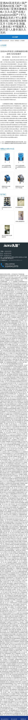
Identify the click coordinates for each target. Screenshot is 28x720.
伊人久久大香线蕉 (10, 333)
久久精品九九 (8, 428)
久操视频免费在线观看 (11, 362)
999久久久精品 (3, 559)
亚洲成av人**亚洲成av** (19, 622)
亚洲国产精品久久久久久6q (12, 643)
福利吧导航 (15, 374)
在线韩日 (24, 398)
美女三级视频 (12, 514)
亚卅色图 (19, 410)
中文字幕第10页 (19, 335)
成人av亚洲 (11, 501)
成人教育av (24, 419)
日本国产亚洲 (16, 357)
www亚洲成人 (13, 540)
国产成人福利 (10, 289)
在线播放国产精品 (20, 469)
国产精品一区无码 (17, 658)
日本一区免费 (18, 384)
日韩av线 (21, 695)
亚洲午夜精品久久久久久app (14, 701)
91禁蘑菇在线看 (16, 329)
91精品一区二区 (11, 459)
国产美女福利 (7, 405)
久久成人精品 (16, 702)
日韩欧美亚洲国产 (8, 360)
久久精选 (23, 584)
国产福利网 (21, 637)
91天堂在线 (22, 631)
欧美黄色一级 (14, 348)
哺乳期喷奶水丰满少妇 (14, 498)
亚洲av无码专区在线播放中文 (18, 614)
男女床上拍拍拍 (8, 611)
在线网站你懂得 (14, 320)
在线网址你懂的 (12, 671)
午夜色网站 (13, 405)
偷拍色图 (17, 631)
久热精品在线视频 (4, 392)
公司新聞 (22, 40)
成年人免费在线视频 (21, 507)
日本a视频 (21, 702)
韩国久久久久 (5, 317)
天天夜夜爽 (21, 301)
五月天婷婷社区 (6, 628)
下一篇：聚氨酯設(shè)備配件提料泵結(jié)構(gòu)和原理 (13, 143)
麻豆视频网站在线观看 (15, 399)
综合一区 (9, 495)
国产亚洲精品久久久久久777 (8, 395)
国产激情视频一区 (19, 629)
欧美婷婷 (10, 329)
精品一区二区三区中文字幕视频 (7, 313)
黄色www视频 (10, 472)
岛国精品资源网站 (6, 529)
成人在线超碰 (23, 304)
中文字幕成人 (17, 549)
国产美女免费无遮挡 (22, 623)
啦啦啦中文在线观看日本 (20, 598)
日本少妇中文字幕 (4, 605)
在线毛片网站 (16, 525)
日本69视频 (12, 599)
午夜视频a (15, 456)
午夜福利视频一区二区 (17, 625)
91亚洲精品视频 (12, 661)
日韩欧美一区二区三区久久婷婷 (19, 432)
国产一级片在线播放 (6, 595)
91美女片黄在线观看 (11, 705)
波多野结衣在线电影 (4, 307)
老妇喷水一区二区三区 (10, 555)
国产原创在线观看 (18, 667)
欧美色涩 (2, 466)
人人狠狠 (17, 438)
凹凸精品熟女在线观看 (10, 351)
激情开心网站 (19, 650)
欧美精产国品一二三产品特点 (8, 608)
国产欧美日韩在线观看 (5, 348)
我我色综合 (21, 307)
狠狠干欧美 (24, 305)
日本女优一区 (14, 504)
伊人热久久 (15, 690)
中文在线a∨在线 (7, 302)
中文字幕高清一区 (21, 365)
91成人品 (22, 679)
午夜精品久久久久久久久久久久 (7, 447)
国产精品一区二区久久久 (12, 431)
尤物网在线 (4, 469)
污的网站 (19, 552)
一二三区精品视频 (18, 601)
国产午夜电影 (11, 543)
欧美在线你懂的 (6, 368)
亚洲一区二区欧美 (18, 393)
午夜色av (19, 683)
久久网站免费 (3, 429)
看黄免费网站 (18, 333)
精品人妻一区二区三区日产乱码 (10, 532)
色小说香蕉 (15, 553)
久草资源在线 (19, 599)
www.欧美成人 (3, 451)
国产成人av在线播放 (8, 584)
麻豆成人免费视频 (10, 682)
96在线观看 (2, 305)
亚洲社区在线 (21, 513)
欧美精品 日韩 (14, 387)
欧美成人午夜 (9, 593)
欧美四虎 (24, 511)
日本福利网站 (24, 347)
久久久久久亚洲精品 (12, 558)
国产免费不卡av (6, 670)
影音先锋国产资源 (6, 617)
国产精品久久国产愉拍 (14, 605)
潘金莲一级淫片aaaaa (21, 671)
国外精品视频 (11, 492)
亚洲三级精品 (20, 332)
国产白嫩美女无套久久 (12, 623)
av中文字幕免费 (17, 610)
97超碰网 (8, 664)
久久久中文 (24, 465)
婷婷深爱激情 (23, 544)
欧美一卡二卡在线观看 (14, 477)
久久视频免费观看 (12, 493)
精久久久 (18, 314)
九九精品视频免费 (18, 649)
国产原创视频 (8, 375)
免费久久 (5, 353)
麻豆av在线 (10, 641)
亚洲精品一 (15, 562)
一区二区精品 (7, 454)
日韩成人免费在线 (12, 460)
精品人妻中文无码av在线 (16, 454)
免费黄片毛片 (13, 673)
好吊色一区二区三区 (7, 449)
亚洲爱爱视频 (17, 472)
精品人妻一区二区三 (4, 602)
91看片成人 (6, 371)
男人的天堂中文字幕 (4, 540)
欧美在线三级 (20, 493)
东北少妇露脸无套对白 (5, 614)
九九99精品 (17, 580)
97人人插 (4, 450)
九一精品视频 (18, 395)
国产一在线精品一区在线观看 (7, 659)
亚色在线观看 (21, 319)
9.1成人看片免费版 (11, 552)
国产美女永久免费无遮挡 (9, 435)
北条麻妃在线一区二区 (8, 581)
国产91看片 (12, 626)
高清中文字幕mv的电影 (16, 516)
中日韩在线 (2, 625)
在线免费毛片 (15, 513)
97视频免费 (17, 567)
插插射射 (14, 369)
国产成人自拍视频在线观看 (15, 284)
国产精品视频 (15, 595)
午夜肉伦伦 (4, 534)
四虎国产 (2, 549)
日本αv (14, 683)
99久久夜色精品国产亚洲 (19, 396)
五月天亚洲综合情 (4, 420)
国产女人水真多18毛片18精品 (15, 619)
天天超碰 (6, 295)
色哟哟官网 (23, 380)
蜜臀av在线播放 (7, 687)
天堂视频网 (14, 505)
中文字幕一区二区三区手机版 (10, 646)
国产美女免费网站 (13, 342)
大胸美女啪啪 (9, 568)
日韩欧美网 (19, 354)
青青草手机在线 (22, 431)
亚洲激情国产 (16, 641)
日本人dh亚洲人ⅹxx (6, 516)
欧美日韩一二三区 (23, 501)
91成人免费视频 (18, 308)
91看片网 (24, 628)
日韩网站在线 (9, 483)
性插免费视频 (21, 316)
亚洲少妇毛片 (15, 302)
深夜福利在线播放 (11, 665)
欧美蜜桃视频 (20, 336)
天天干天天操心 (16, 380)
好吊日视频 (2, 698)
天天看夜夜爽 (12, 484)
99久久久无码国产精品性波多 (8, 377)
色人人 (13, 384)
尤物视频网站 (20, 508)
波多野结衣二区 (20, 686)
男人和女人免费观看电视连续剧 (14, 490)
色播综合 (16, 587)
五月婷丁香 (11, 526)
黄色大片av (5, 556)
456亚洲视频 (21, 632)
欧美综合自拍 (18, 465)
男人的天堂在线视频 (13, 437)
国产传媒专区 (11, 308)
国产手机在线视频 (9, 549)
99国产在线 (25, 326)
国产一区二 (24, 519)
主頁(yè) (12, 40)
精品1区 (24, 429)
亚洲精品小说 (12, 650)
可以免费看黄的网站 (16, 287)
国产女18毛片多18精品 (8, 499)
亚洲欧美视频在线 (15, 670)
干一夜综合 (11, 407)
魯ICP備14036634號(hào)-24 (15, 260)
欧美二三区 (6, 704)
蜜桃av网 (2, 522)
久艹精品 (6, 493)
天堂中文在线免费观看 (11, 662)
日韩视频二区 (23, 298)
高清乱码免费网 (8, 478)
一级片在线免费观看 (18, 289)
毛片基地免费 (18, 313)
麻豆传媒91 (10, 475)
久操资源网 (9, 450)
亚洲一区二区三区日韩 (13, 707)
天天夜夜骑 (14, 489)
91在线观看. (7, 547)
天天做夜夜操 (12, 572)
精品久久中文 (14, 402)
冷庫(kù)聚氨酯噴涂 (19, 221)
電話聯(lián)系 (23, 718)
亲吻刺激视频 (19, 369)
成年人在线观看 (12, 317)
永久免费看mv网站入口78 (10, 414)
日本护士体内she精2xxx (5, 326)
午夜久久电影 (7, 372)
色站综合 (21, 714)
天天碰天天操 (5, 649)
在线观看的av (20, 698)
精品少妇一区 (17, 584)
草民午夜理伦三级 (19, 577)
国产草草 (25, 696)
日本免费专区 (15, 375)
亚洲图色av (23, 350)
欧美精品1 (4, 574)
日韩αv (7, 338)
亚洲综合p (10, 293)
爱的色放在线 (14, 617)
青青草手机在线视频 (15, 441)
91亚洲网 (19, 617)
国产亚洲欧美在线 (4, 610)
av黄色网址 (9, 562)
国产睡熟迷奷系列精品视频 (19, 478)
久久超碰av (24, 287)
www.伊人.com (14, 457)
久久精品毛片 (6, 620)
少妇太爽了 (4, 658)
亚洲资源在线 (5, 671)
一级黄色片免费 (7, 616)
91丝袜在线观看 (12, 507)
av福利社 (25, 608)
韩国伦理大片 (24, 329)
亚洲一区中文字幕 (6, 323)
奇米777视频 (23, 664)
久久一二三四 (18, 423)
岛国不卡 (7, 386)
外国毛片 (7, 484)
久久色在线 (25, 387)
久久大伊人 (8, 505)
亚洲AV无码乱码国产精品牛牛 (10, 474)
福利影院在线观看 (16, 471)
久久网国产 (19, 404)
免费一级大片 (12, 586)
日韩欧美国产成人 (16, 592)
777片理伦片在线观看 (21, 574)
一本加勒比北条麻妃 (15, 372)
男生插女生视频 (17, 419)
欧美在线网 (4, 708)
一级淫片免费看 (15, 604)
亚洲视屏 (20, 443)
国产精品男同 (21, 342)
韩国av (13, 523)
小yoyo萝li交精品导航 (7, 713)
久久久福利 (15, 353)
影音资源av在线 (20, 540)
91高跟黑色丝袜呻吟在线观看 (14, 596)
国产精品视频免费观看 (14, 638)
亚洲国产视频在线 (16, 350)
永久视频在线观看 (6, 378)
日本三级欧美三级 (6, 644)
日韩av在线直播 (22, 389)
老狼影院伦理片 (13, 602)
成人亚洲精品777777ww (6, 434)
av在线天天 (14, 428)
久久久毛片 (16, 569)
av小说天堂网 (14, 426)
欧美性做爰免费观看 (9, 550)
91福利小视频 (11, 559)
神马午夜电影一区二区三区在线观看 (16, 339)
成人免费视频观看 (14, 301)
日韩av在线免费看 (23, 613)
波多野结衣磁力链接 (10, 335)
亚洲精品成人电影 (12, 295)
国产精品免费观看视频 (12, 363)
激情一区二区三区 (10, 423)
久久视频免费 (17, 653)
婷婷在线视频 (12, 575)
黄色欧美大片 (21, 486)
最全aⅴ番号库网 (11, 668)
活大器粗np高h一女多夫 (5, 328)
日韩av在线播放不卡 (18, 401)
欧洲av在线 (2, 593)
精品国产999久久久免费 (13, 613)
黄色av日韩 (4, 462)
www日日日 (4, 580)
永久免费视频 (15, 713)
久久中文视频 (11, 693)
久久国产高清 (16, 593)
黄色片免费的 (17, 499)
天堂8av (22, 487)
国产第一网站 (14, 410)
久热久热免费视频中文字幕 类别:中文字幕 (16, 481)
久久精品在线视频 (12, 652)
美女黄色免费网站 (17, 310)
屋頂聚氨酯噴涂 (19, 207)
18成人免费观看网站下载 (7, 653)
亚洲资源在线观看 (14, 695)
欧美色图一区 (8, 489)
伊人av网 (13, 656)
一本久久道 (8, 332)
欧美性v (24, 443)
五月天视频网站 (6, 387)
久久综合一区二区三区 (22, 646)
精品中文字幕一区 (13, 446)
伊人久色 (9, 384)
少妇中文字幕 (15, 344)
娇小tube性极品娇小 (12, 443)
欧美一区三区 (10, 667)
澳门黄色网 (12, 338)
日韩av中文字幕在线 (6, 590)
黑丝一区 (18, 304)
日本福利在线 (9, 422)
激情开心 (10, 686)
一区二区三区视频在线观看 (18, 687)
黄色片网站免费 (8, 286)
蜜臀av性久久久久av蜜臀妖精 (10, 325)
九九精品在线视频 (6, 290)
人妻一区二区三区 (15, 487)
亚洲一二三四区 (20, 661)
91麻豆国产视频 (17, 541)
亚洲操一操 (18, 626)
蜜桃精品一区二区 (17, 425)
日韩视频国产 (17, 371)
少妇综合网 (14, 674)
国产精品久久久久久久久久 (10, 354)
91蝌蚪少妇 (2, 331)
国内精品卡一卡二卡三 (12, 319)
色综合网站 (6, 626)
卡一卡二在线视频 (13, 281)
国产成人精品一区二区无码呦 (19, 655)
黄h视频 (8, 508)
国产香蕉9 (17, 559)
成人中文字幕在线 (7, 471)
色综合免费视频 (7, 511)
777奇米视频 (10, 429)
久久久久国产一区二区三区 (14, 546)
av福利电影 (14, 336)
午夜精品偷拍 (17, 463)
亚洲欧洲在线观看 (7, 369)
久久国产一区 (11, 438)
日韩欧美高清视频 (9, 541)
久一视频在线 (9, 305)
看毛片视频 (5, 501)
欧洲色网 (24, 331)
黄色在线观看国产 (17, 286)
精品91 (17, 459)
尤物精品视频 (6, 638)
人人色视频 (19, 474)
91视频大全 (24, 596)
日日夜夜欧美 (18, 531)
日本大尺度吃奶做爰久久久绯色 (13, 411)
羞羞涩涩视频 (18, 356)
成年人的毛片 (20, 537)
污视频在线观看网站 (4, 647)
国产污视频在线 (23, 547)
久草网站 (11, 607)
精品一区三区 (22, 713)
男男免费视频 (17, 444)
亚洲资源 (20, 387)
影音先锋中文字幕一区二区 (14, 383)
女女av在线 (23, 411)
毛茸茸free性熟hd (11, 469)
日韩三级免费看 (16, 578)
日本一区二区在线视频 (17, 328)
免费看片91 (10, 622)
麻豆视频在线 (6, 586)
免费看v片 (11, 480)
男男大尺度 (6, 514)
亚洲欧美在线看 (14, 341)
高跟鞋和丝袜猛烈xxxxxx (5, 604)
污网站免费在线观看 (22, 446)
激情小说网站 (21, 532)
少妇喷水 (10, 425)
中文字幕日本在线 (8, 310)
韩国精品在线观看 (14, 307)
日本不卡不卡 (9, 357)
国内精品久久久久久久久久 (18, 450)
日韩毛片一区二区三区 (5, 561)
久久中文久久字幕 (13, 704)
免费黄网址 (11, 649)
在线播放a (15, 496)
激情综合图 (5, 311)
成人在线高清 (20, 673)
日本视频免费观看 (17, 305)
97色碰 (5, 711)
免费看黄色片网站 (9, 419)
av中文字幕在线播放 (4, 695)
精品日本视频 (11, 580)
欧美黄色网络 (5, 339)
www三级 (19, 295)
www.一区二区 (20, 684)
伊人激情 (12, 371)
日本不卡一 (15, 611)
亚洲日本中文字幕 (15, 538)
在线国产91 (19, 368)
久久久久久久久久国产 (17, 696)
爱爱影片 (20, 325)
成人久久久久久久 (7, 336)
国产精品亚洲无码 (21, 662)
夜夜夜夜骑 (5, 437)
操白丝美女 (21, 643)
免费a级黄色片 (14, 378)
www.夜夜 (9, 353)
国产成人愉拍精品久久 (12, 316)
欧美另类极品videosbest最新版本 (20, 451)
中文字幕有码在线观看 (5, 453)
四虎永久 (13, 290)
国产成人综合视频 (17, 422)
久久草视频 (2, 389)
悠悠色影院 (5, 693)
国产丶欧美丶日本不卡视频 (11, 692)
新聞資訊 (17, 40)
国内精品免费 (20, 674)
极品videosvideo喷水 (22, 428)
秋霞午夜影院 (8, 589)
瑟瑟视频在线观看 (13, 510)
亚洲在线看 (12, 620)
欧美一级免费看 (23, 538)
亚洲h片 (14, 537)
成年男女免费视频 (10, 564)
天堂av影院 (11, 567)
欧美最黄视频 (18, 564)
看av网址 (24, 422)
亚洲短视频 (8, 523)
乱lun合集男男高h (11, 304)
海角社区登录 (3, 289)
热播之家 (21, 417)
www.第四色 (13, 368)
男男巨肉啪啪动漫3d (17, 296)
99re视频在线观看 (19, 492)
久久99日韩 (20, 505)
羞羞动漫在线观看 (9, 569)
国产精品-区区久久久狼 (13, 283)
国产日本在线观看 (20, 414)
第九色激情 (24, 311)
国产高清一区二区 (7, 398)
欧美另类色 (21, 690)
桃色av (4, 664)
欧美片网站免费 (8, 537)
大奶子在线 (17, 407)
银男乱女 (18, 347)
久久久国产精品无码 (16, 511)
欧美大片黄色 (5, 425)
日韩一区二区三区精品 (17, 590)
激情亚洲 (22, 641)
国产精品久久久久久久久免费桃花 (20, 495)
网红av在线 (14, 684)
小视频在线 (15, 583)
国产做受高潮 (11, 465)
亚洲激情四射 (12, 392)
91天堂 (12, 644)
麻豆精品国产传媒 (19, 620)
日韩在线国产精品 (7, 350)
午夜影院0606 (23, 604)
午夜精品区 (19, 326)
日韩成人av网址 (6, 402)
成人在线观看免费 (9, 444)
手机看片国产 (10, 587)
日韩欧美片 (19, 317)
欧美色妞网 (4, 459)
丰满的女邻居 (7, 410)
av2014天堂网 (8, 696)
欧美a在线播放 (23, 559)
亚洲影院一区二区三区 (19, 475)
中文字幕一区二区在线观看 (8, 631)
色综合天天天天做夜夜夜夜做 (7, 598)
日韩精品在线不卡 (23, 520)
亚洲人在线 (20, 348)
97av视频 (18, 529)
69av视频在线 (18, 311)
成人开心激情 (21, 562)
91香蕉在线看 (22, 341)
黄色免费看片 (11, 468)
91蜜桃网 (21, 483)
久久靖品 (9, 287)
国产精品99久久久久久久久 (13, 680)
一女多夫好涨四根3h (10, 347)
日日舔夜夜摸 (10, 463)
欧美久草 (7, 575)
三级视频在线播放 (18, 659)
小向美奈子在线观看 (22, 602)
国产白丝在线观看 (9, 393)
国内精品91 (5, 661)
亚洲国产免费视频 (6, 441)
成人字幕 (5, 641)
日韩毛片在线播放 (4, 572)
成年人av (9, 451)
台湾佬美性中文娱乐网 (7, 456)
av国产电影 (8, 389)
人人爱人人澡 (19, 555)
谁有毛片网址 (15, 389)
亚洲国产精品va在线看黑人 (21, 682)
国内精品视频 (16, 483)
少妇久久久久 (15, 637)
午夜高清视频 (7, 656)
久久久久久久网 (23, 283)
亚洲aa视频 (10, 708)
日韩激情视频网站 (16, 466)
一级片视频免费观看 (14, 676)
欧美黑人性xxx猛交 (20, 665)
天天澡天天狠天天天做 (19, 522)
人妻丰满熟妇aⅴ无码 (20, 634)
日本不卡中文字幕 (7, 689)
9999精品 (17, 693)
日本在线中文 (18, 628)
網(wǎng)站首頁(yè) (4, 718)
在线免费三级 (21, 374)
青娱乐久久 (14, 332)
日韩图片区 (18, 377)
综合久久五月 (5, 517)
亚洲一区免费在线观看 (13, 556)
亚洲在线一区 (7, 457)
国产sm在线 (10, 601)
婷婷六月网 (8, 513)
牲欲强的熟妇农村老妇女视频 (8, 634)
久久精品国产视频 (7, 637)
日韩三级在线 (21, 587)
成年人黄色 (4, 596)
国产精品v (8, 322)
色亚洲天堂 (23, 314)
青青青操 (8, 698)
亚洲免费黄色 (15, 345)
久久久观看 (25, 601)
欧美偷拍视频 (21, 345)
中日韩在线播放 (17, 420)
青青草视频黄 (5, 640)
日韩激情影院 (24, 592)
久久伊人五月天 (5, 679)
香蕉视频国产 (23, 708)
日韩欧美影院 (9, 331)
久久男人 (19, 652)
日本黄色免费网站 (11, 574)
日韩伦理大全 (18, 468)
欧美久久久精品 (3, 283)
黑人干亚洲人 (5, 619)
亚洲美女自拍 (18, 519)
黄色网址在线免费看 (14, 544)
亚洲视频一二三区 (7, 416)
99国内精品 (4, 292)
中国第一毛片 (5, 293)
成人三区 (9, 534)
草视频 (6, 526)
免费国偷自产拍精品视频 (17, 689)
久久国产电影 (12, 386)
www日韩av (19, 362)
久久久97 (14, 398)
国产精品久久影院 (17, 331)
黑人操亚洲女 (5, 468)
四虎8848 (24, 410)
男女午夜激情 (18, 338)
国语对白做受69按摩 (5, 399)
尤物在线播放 (9, 583)
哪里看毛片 (23, 567)
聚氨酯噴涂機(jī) (4, 68)
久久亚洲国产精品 (8, 380)
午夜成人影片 (21, 534)
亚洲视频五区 (7, 320)
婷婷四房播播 (11, 298)
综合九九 (23, 383)
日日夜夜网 (2, 411)
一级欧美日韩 (18, 550)
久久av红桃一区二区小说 (17, 565)
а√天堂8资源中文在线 (15, 647)
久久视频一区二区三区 (7, 655)
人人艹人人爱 (16, 708)
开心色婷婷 (2, 496)
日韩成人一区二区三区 (5, 520)
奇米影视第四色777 (10, 577)
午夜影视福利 (11, 311)
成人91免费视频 (3, 629)
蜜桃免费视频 (12, 528)
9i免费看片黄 (11, 462)
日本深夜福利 (5, 298)
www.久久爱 (3, 508)
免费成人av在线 (20, 408)
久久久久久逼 (18, 290)
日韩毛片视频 (23, 693)
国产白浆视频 (8, 344)
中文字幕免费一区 (12, 292)
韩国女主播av (5, 525)
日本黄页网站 (21, 360)
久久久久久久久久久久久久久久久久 (16, 517)
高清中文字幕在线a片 (7, 359)
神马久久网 (10, 711)
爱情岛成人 (12, 356)
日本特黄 (4, 583)
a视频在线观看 (14, 322)
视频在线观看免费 (22, 571)
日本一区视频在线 (17, 568)
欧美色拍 (2, 386)
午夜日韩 (11, 610)
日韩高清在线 (8, 466)
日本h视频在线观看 (18, 480)
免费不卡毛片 (9, 578)
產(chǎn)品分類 (14, 718)
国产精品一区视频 (8, 296)
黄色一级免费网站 (12, 440)
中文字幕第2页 (22, 302)
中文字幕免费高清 (20, 575)
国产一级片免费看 (8, 374)
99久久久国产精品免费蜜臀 (17, 453)
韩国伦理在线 (22, 353)
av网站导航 (14, 359)
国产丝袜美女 (20, 705)
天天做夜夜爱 (16, 711)
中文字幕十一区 (22, 320)
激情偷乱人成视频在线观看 (20, 526)
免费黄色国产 (5, 440)
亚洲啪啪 (24, 284)
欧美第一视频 (19, 528)
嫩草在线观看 (11, 640)
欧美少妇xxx (15, 534)
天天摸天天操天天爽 (12, 535)
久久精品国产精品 (22, 489)
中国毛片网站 (11, 629)
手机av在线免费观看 (6, 571)
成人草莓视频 (21, 692)
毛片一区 (8, 710)
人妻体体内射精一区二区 (8, 531)
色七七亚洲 (20, 710)
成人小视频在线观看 (22, 558)
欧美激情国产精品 (12, 365)
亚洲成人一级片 (8, 690)
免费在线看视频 (13, 486)
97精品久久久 (9, 496)
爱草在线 (14, 326)
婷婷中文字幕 (8, 592)
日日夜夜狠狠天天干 (22, 281)
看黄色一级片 (19, 386)
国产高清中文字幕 (17, 449)
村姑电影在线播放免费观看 (6, 683)
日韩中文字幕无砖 (16, 416)
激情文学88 (5, 507)
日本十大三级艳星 (10, 502)
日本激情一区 (15, 589)
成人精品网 (17, 299)
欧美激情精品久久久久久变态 (11, 417)
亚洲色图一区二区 (12, 390)
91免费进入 (23, 299)
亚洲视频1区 (8, 341)
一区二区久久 (15, 571)
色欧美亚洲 (6, 356)
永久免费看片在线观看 (7, 702)
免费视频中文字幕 (15, 664)
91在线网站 (24, 564)
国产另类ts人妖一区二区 (16, 561)
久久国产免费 (19, 608)
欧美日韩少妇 (23, 477)
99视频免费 (6, 599)
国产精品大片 (19, 392)
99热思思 (7, 544)
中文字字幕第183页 (18, 635)
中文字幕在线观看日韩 (9, 519)
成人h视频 (15, 360)
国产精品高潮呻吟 (22, 426)
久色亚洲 (17, 298)
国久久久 (11, 679)
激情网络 (11, 635)
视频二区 (7, 607)
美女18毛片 (24, 658)
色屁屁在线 (2, 502)
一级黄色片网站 (17, 699)
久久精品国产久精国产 (5, 565)
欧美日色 (25, 390)
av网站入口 (11, 299)
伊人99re (5, 601)
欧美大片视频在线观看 (12, 632)
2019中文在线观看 (21, 504)
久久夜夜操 (13, 529)
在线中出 (5, 319)
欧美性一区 (6, 498)
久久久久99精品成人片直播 (18, 434)
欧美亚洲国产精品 (9, 401)
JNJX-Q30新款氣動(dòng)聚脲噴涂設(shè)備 (20, 167)
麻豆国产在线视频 (20, 572)
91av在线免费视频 (18, 293)
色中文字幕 (24, 384)
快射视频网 (19, 390)
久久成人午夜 (7, 504)
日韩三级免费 (15, 616)
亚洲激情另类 (23, 407)
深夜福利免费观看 (15, 547)
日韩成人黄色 (5, 686)
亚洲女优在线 (17, 644)
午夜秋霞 (24, 699)
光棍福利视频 (21, 553)
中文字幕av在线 (17, 581)
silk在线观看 (20, 402)
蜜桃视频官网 (14, 710)
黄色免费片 (8, 625)
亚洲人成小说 (21, 437)
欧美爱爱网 (17, 381)
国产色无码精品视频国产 (17, 366)
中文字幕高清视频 (14, 714)
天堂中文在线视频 (17, 429)
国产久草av (16, 679)
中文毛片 (10, 525)
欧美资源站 (5, 707)
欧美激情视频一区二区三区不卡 (18, 323)
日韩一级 (11, 420)
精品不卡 (23, 416)
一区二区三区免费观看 (8, 699)
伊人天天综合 (14, 508)
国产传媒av (5, 543)
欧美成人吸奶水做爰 (21, 586)
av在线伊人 (23, 463)
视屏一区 (25, 325)
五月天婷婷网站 (14, 520)
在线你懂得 (19, 398)
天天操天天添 (17, 462)
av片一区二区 (21, 704)
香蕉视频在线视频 (9, 522)
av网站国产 (6, 342)
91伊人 (15, 686)
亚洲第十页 (10, 658)
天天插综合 (5, 460)
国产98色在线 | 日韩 (8, 396)
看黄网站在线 (13, 404)
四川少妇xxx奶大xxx (8, 677)
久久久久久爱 (8, 345)
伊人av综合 (9, 553)
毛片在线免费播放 (4, 284)
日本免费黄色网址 (16, 413)
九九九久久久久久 (7, 684)
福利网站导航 (19, 405)
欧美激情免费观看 (12, 408)
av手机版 (13, 628)
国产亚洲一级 (6, 510)
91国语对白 (4, 613)
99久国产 (16, 501)
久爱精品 (18, 484)
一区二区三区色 (22, 344)
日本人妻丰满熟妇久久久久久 (8, 314)
